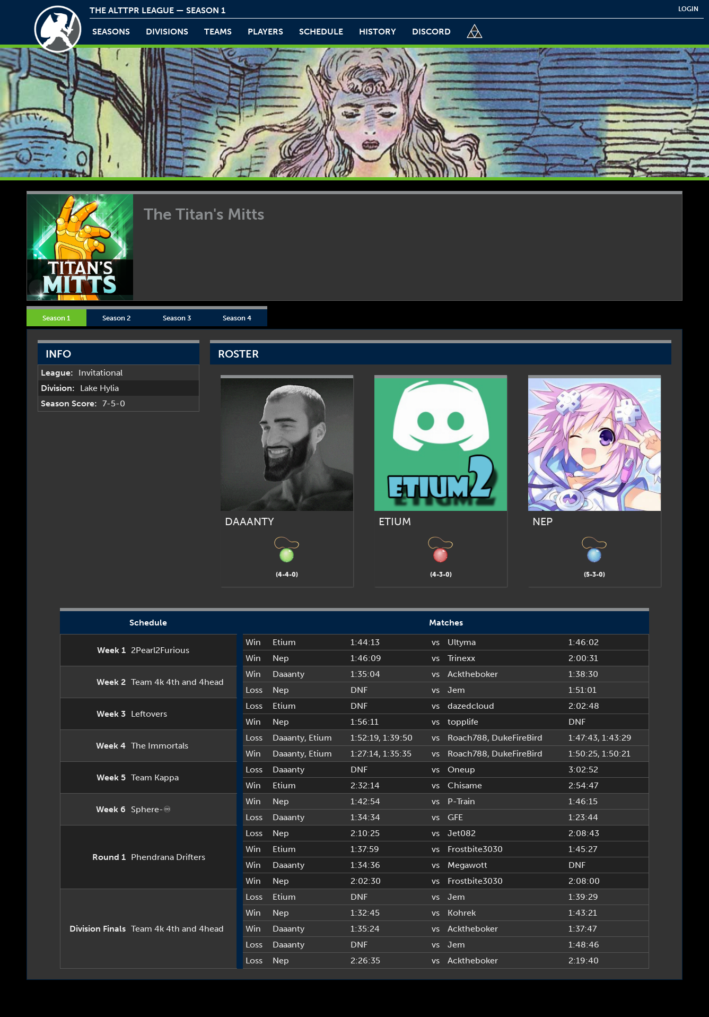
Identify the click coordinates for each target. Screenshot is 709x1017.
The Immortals (159, 746)
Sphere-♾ (151, 809)
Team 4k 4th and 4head (177, 682)
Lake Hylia (99, 388)
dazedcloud (471, 706)
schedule (321, 32)
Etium (284, 642)
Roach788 (467, 738)
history (377, 32)
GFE (455, 817)
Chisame (465, 785)
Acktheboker (473, 674)
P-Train (461, 801)
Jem (456, 690)
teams (218, 32)
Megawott (467, 865)
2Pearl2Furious (160, 650)
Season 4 (237, 318)
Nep (281, 658)
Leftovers (149, 714)
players (265, 32)
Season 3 (177, 318)
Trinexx (461, 658)
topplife (463, 722)
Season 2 (116, 318)
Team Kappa (155, 777)
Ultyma (462, 642)
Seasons (111, 32)
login (688, 9)
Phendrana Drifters (168, 857)
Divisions (167, 32)
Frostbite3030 (475, 849)
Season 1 (56, 318)
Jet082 (462, 833)
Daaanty (288, 674)
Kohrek (462, 913)
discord (431, 32)
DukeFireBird (517, 738)
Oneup (461, 769)
